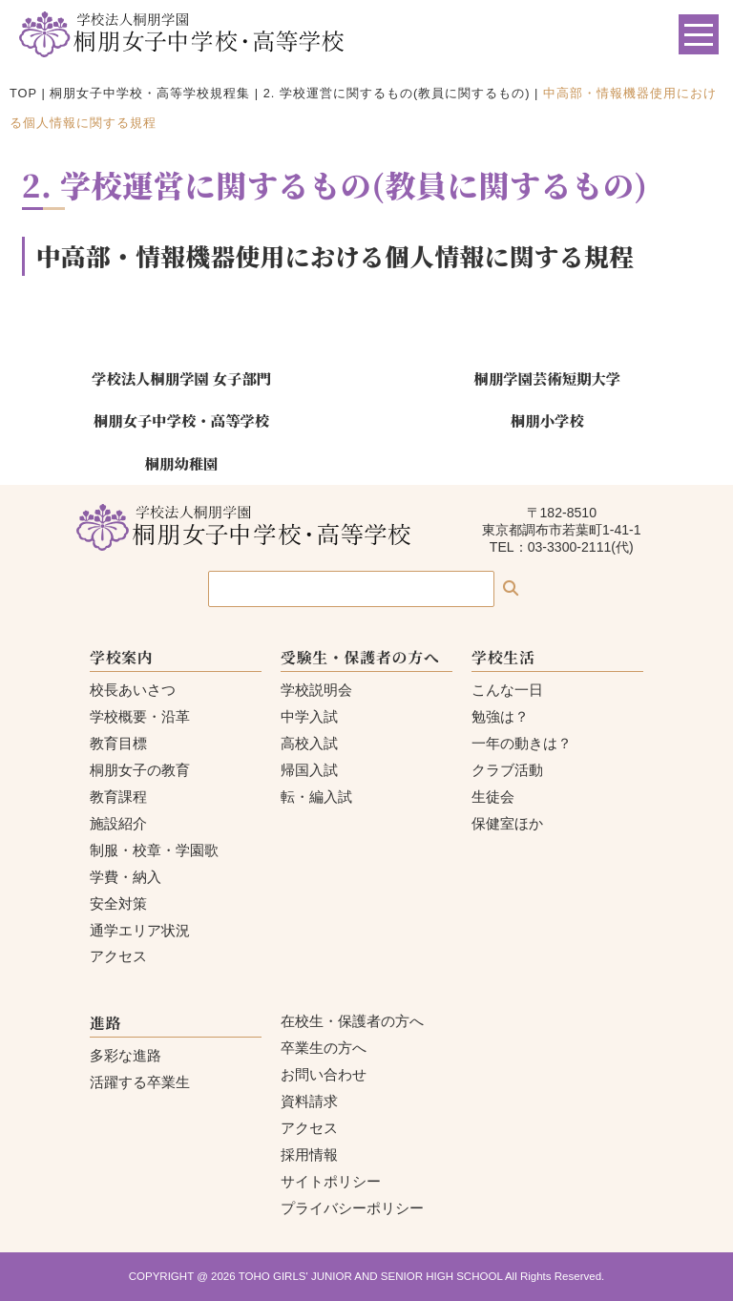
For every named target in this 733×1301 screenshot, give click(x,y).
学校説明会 (316, 690)
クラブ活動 (507, 770)
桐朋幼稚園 (182, 462)
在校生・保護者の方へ (352, 1021)
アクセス (118, 956)
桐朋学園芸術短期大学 (547, 377)
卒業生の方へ (323, 1047)
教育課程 (118, 796)
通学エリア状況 (140, 930)
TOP (23, 93)
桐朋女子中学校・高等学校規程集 (150, 93)
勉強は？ (500, 716)
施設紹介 (118, 823)
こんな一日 (507, 690)
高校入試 (309, 743)
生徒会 (492, 796)
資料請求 (309, 1101)
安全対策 (118, 903)
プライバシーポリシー (352, 1208)
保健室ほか (507, 823)
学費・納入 (125, 877)
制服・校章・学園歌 (154, 850)
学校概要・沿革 (140, 716)
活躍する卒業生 (140, 1082)
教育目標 (118, 743)
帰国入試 (309, 770)
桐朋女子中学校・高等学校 (181, 419)
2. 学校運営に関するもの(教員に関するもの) (397, 93)
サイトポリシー (331, 1181)
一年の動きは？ (521, 743)
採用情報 (309, 1154)
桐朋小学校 (547, 419)
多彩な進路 (125, 1055)
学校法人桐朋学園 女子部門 (181, 377)
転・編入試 (316, 796)
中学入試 (309, 716)
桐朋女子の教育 (140, 770)
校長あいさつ (133, 690)
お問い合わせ (323, 1074)
